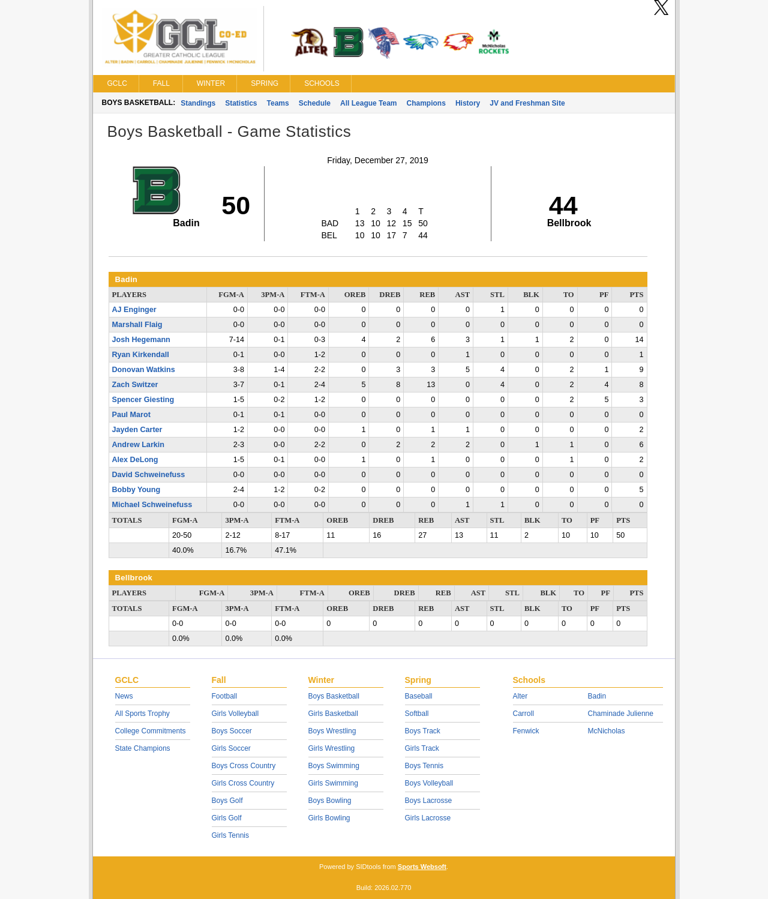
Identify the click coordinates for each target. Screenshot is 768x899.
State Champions (142, 748)
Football (225, 696)
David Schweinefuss (148, 475)
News (124, 696)
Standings (198, 103)
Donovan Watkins (143, 369)
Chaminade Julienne (620, 713)
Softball (417, 713)
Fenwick (526, 731)
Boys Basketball (333, 696)
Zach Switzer (135, 384)
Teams (278, 103)
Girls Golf (227, 818)
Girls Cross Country (243, 783)
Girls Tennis (230, 835)
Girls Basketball (333, 713)
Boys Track (422, 731)
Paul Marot (131, 414)
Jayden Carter (137, 429)
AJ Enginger (134, 309)
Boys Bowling (330, 800)
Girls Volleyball (235, 713)
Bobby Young (136, 490)
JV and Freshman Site (527, 103)
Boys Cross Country (244, 766)
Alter (520, 696)
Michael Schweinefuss (152, 505)
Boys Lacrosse (428, 800)
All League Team (368, 103)
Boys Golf (227, 800)
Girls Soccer (231, 748)
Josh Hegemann (141, 339)
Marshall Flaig (137, 324)
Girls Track (422, 748)
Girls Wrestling (331, 748)
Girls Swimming (333, 783)
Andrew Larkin (138, 444)
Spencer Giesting (143, 399)
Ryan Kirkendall (140, 354)
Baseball (419, 696)
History (467, 103)
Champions (426, 103)
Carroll (523, 713)
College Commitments (150, 731)
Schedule (315, 103)
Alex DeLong (135, 460)
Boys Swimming (333, 766)
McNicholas (606, 731)
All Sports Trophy (142, 713)
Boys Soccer (232, 731)
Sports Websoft (422, 866)
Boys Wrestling (332, 731)
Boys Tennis (424, 766)
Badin (597, 696)
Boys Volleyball (429, 783)
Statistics (241, 103)
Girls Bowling (329, 818)
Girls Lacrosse (428, 818)
